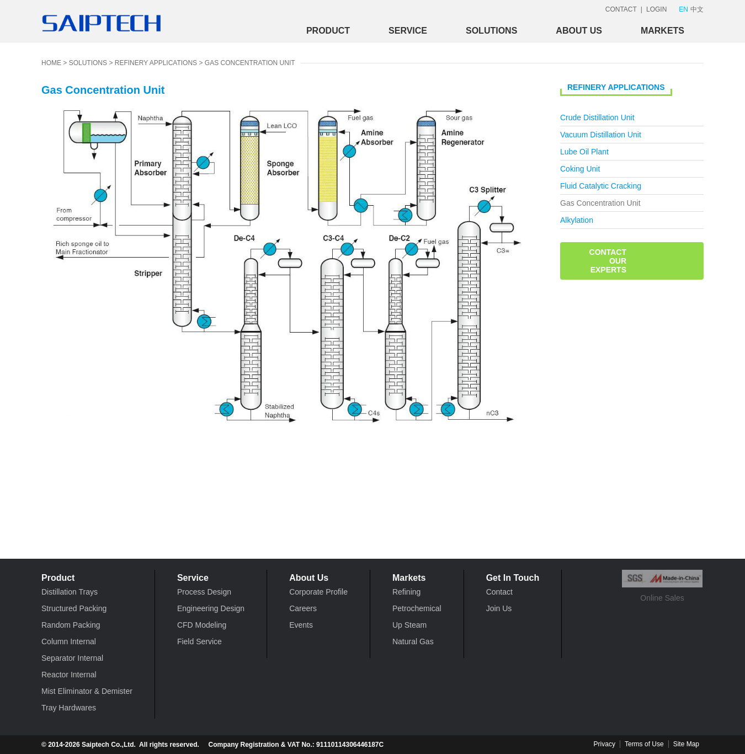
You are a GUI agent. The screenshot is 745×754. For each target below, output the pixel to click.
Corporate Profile (318, 591)
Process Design (204, 591)
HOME (51, 63)
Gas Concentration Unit (250, 63)
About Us (579, 30)
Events (301, 625)
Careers (303, 608)
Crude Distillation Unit (597, 117)
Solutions (491, 30)
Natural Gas (413, 641)
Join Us (499, 608)
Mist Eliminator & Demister (86, 691)
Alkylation (576, 220)
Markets (662, 30)
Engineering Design (210, 608)
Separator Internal (72, 658)
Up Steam (409, 625)
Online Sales (662, 586)
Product (328, 30)
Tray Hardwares (68, 707)
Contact (499, 591)
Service (408, 30)
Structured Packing (74, 608)
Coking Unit (580, 168)
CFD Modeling (201, 625)
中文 (697, 9)
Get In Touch (513, 577)
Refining (406, 591)
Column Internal (68, 641)
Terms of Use (644, 744)
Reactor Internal (69, 674)
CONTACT (621, 9)
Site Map (686, 744)
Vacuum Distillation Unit (600, 134)
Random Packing (70, 625)
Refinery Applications (156, 63)
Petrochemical (416, 608)
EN (683, 9)
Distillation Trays (69, 591)
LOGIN (656, 9)
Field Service (199, 641)
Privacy (604, 744)
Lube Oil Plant (584, 151)
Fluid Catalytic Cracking (600, 185)
